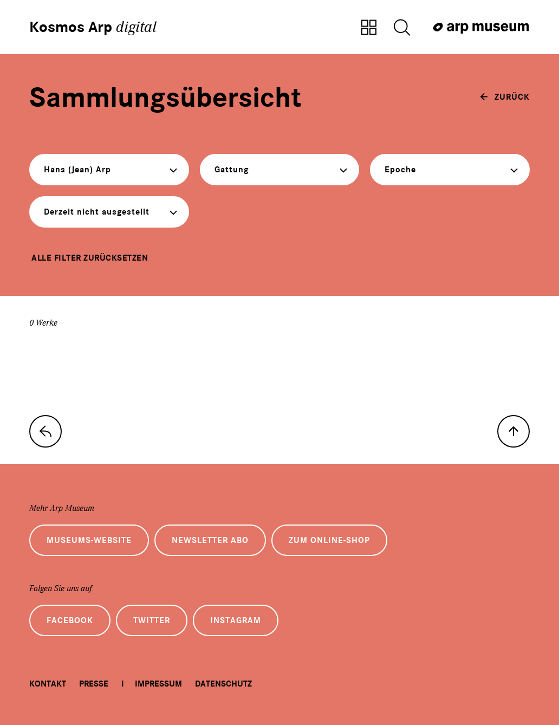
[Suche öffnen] (402, 28)
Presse (93, 684)
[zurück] (505, 97)
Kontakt (47, 684)
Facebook (70, 620)
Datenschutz (223, 684)
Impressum (158, 684)
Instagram (235, 620)
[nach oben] (513, 431)
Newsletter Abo (210, 540)
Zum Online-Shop (329, 540)
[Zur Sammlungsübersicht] (369, 28)
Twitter (151, 620)
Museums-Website (89, 540)
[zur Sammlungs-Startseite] (45, 431)
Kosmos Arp (93, 27)
